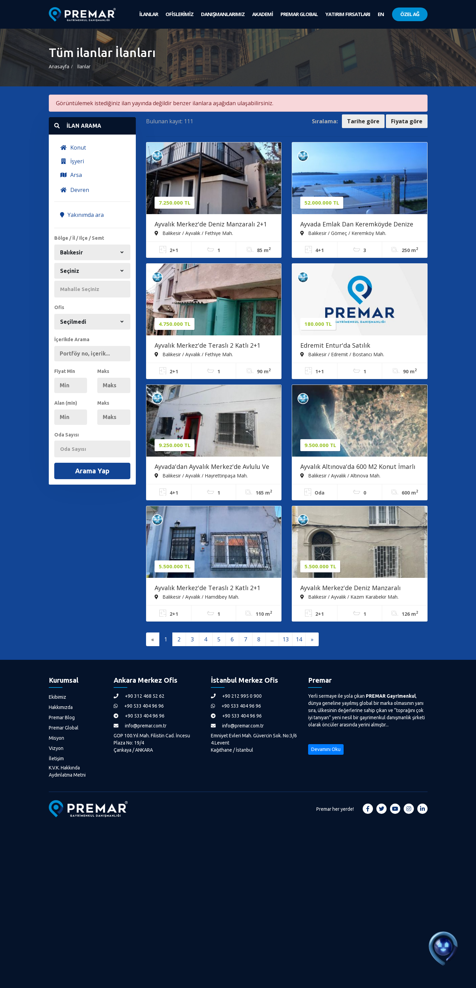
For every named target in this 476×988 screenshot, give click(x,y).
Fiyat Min (64, 371)
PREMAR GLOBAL (299, 14)
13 (286, 639)
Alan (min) (65, 403)
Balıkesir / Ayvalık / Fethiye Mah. (194, 233)
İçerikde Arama (71, 339)
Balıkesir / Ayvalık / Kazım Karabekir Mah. (349, 597)
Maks (103, 371)
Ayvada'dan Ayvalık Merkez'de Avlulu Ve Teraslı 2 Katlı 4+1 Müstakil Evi (212, 467)
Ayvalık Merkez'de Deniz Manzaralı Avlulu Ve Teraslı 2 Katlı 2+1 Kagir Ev (353, 588)
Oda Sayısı (66, 434)
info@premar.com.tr (140, 725)
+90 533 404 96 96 (139, 706)
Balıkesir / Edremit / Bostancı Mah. (342, 354)
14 (299, 639)
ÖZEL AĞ (409, 14)
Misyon (56, 738)
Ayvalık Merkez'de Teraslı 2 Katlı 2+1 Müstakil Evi (207, 588)
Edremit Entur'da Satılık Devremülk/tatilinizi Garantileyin (348, 346)
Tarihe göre (363, 121)
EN (381, 14)
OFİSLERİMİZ (179, 14)
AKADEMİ (262, 14)
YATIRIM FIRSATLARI (347, 14)
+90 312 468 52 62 (139, 696)
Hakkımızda (61, 707)
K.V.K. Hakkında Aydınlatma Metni (67, 771)
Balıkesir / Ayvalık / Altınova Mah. (340, 475)
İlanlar (83, 66)
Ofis (59, 307)
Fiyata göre (406, 121)
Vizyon (56, 748)
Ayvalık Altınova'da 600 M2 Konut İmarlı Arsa (357, 467)
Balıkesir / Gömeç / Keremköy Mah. (343, 233)
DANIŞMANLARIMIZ (223, 14)
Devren (74, 190)
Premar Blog (62, 717)
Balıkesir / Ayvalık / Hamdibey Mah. (197, 597)
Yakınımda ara (82, 215)
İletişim (56, 758)
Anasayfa (59, 66)
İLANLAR (148, 14)
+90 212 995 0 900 (236, 696)
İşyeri (72, 161)
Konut (73, 147)
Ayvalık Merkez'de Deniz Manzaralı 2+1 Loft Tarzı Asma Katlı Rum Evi (211, 224)
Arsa (71, 175)
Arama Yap (92, 471)
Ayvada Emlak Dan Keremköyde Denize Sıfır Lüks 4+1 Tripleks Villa (356, 224)
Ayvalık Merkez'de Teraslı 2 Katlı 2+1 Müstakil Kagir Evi (207, 346)
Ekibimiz (57, 697)
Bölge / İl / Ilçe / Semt (79, 238)
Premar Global (63, 727)
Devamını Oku (326, 749)
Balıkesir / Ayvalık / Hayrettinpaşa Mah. (201, 475)
